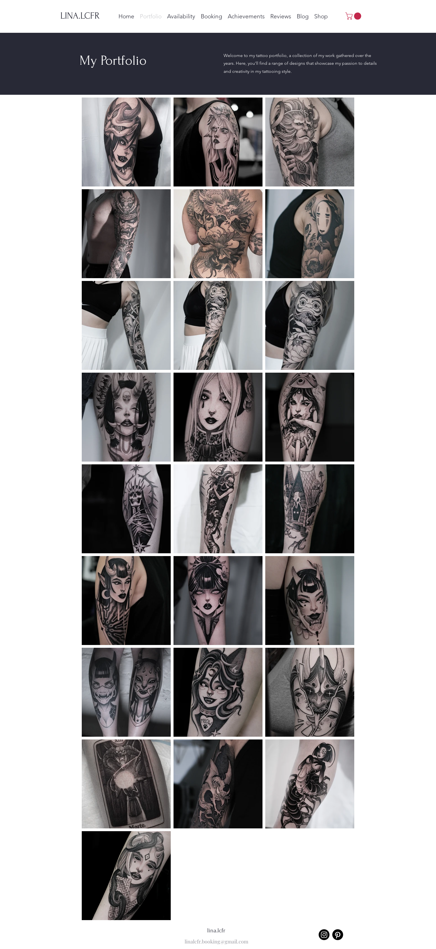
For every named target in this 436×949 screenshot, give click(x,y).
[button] (354, 16)
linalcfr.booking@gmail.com (216, 941)
